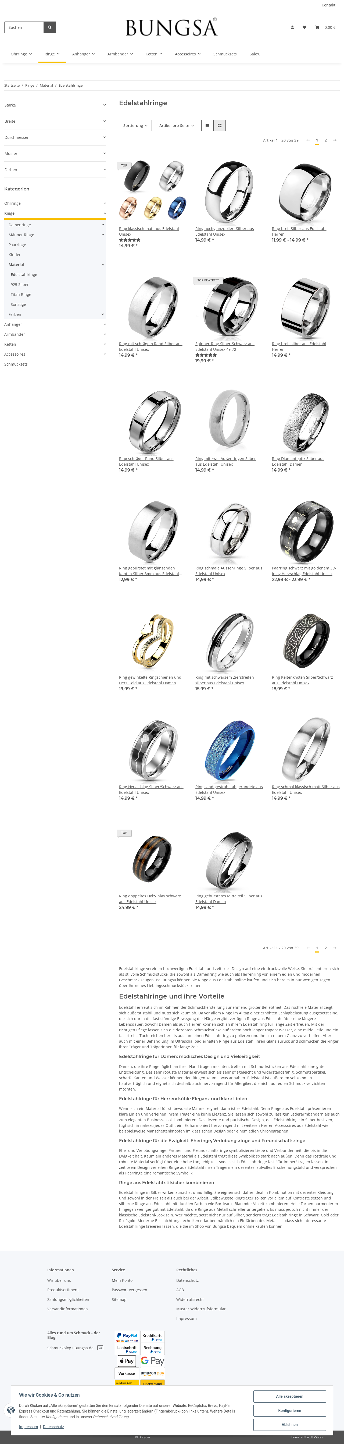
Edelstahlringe (24, 274)
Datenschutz (187, 1280)
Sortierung (133, 125)
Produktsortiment (63, 1289)
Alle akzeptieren (289, 1397)
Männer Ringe (21, 234)
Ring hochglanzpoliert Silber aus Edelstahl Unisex (224, 231)
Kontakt (328, 5)
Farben (15, 314)
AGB (180, 1289)
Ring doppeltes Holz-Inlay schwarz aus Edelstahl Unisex (150, 898)
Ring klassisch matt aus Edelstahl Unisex (149, 231)
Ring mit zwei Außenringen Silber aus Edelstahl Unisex (225, 461)
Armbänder (14, 334)
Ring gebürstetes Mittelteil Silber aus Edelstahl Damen (228, 898)
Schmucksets (16, 364)
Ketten (10, 344)
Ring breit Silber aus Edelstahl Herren (299, 231)
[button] (292, 27)
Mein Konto (122, 1280)
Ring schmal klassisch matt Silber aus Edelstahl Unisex (306, 789)
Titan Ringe (21, 294)
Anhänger (13, 324)
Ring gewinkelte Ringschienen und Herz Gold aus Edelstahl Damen (150, 680)
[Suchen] (24, 27)
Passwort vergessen (129, 1289)
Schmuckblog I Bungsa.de (75, 1347)
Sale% (255, 53)
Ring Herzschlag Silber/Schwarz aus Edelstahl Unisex (151, 789)
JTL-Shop (316, 1437)
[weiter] (335, 140)
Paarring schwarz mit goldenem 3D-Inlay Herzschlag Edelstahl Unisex (304, 570)
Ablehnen (289, 1425)
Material (16, 264)
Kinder (15, 254)
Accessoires (14, 354)
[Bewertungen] (130, 239)
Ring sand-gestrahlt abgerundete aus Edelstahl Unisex (229, 789)
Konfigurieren (289, 1411)
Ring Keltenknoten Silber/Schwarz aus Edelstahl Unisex (302, 680)
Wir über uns (59, 1280)
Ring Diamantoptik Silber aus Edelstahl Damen (298, 461)
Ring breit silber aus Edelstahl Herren (299, 346)
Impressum (186, 1318)
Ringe (9, 213)
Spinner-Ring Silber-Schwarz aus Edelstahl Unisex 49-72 (225, 346)
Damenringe (20, 224)
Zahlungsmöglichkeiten (68, 1299)
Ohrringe (12, 203)
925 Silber (20, 284)
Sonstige (18, 304)
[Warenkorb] (325, 27)
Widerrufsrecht (190, 1299)
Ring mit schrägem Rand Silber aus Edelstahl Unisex (150, 346)
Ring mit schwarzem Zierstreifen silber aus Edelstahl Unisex (224, 680)
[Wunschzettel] (304, 27)
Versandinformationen (67, 1308)
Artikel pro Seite (174, 125)
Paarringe (17, 244)
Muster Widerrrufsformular (201, 1308)
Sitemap (119, 1299)
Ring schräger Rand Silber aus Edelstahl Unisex (146, 461)
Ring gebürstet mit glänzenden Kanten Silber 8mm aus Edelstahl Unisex (149, 570)
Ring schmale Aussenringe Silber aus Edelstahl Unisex (228, 570)
